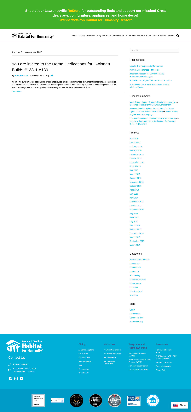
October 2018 (136, 186)
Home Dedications (138, 279)
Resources (162, 344)
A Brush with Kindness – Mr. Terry (144, 70)
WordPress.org (136, 322)
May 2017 (134, 221)
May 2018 (134, 194)
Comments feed (136, 318)
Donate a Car (83, 373)
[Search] (177, 35)
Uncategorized (136, 291)
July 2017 (134, 213)
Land (80, 365)
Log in (132, 310)
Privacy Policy (161, 370)
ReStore (74, 11)
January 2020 (136, 150)
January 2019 (136, 178)
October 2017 (136, 205)
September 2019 (137, 162)
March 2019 (135, 174)
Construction (135, 267)
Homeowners (135, 283)
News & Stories (159, 35)
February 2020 (136, 146)
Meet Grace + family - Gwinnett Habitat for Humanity (152, 102)
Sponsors (134, 287)
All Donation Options (86, 350)
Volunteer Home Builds (112, 354)
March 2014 (135, 245)
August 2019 (135, 166)
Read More (16, 92)
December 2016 (137, 233)
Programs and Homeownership (110, 35)
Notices (171, 35)
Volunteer (91, 35)
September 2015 (137, 241)
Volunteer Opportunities (112, 350)
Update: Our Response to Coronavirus (146, 66)
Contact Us (134, 271)
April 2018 (134, 198)
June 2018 (134, 190)
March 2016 (135, 237)
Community (135, 264)
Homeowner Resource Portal (138, 35)
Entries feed (135, 314)
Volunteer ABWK (110, 358)
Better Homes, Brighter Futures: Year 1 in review (150, 80)
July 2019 (134, 170)
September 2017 (137, 210)
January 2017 (136, 229)
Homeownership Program (138, 366)
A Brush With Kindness (139, 260)
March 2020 (135, 143)
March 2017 (135, 225)
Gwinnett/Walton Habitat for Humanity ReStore (95, 20)
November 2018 (137, 182)
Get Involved (83, 354)
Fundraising (135, 275)
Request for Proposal (164, 362)
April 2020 (134, 139)
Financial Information (163, 366)
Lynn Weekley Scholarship (138, 370)
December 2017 (137, 202)
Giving (82, 35)
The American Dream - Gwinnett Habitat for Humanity (153, 118)
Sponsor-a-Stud (84, 358)
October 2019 (136, 158)
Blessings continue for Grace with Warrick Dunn (150, 105)
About (74, 35)
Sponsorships (83, 369)
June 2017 (134, 217)
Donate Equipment (85, 361)
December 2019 (137, 154)
